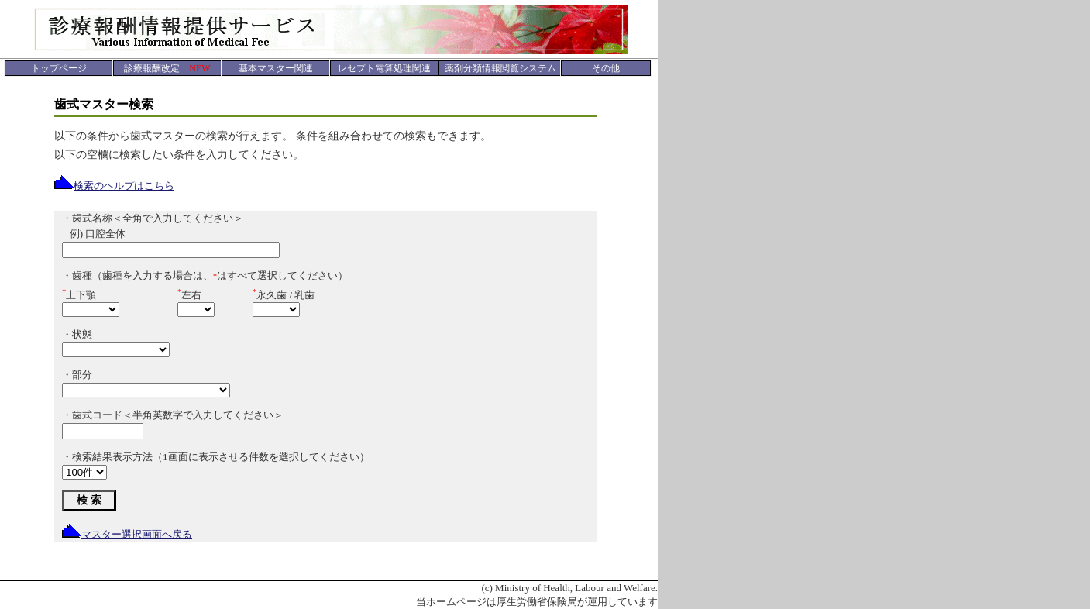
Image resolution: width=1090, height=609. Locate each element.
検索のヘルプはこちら (114, 185)
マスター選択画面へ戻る (127, 534)
